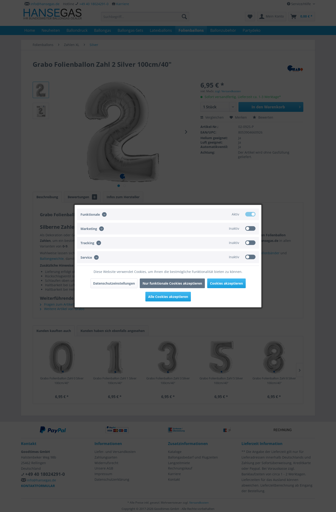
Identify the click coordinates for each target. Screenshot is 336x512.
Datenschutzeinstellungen (114, 283)
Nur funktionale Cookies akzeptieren (172, 283)
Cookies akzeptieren (226, 283)
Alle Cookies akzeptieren (168, 296)
